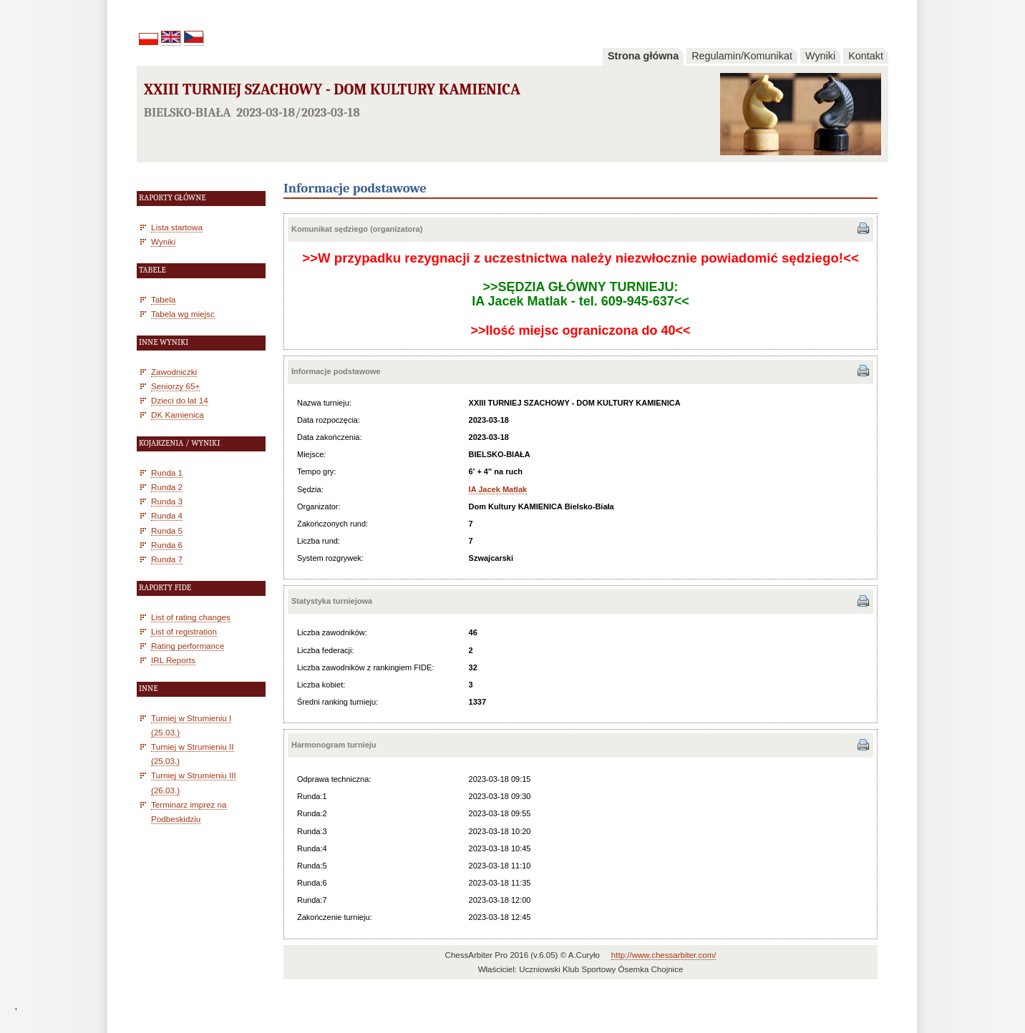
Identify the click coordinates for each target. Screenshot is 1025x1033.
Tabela (163, 299)
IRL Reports (173, 660)
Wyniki (820, 56)
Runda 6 (167, 544)
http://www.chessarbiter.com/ (663, 955)
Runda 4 (167, 515)
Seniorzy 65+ (175, 386)
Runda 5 (167, 530)
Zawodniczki (174, 371)
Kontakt (865, 56)
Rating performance (187, 645)
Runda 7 (167, 559)
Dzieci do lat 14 (179, 400)
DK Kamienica (177, 414)
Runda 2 (167, 486)
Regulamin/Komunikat (741, 56)
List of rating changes (190, 617)
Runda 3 (167, 501)
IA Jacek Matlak (498, 489)
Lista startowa (177, 227)
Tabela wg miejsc (183, 313)
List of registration (184, 631)
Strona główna (643, 56)
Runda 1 (167, 472)
